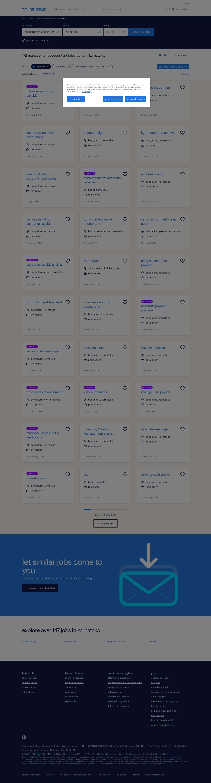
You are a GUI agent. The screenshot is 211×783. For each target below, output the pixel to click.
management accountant (46, 19)
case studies (71, 696)
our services (71, 687)
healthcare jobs (159, 706)
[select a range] (116, 32)
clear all (185, 74)
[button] (53, 74)
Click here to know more (171, 757)
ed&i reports (114, 692)
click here (168, 763)
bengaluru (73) (71, 641)
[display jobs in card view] (164, 55)
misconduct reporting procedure (77, 774)
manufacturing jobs (161, 687)
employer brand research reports (125, 682)
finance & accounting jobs (164, 701)
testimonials (71, 701)
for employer (90, 9)
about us (122, 9)
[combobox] (42, 32)
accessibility (105, 774)
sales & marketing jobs (162, 725)
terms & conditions (31, 774)
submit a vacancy (74, 677)
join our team (29, 687)
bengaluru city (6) (116, 641)
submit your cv (29, 682)
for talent (73, 9)
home (24, 19)
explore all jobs (29, 677)
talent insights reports (119, 677)
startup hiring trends (118, 701)
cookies (51, 774)
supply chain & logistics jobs (165, 692)
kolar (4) (153, 641)
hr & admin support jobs (163, 710)
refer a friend (28, 692)
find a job (58, 9)
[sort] (180, 54)
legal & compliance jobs (163, 720)
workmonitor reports (118, 696)
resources (107, 9)
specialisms (71, 692)
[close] (58, 31)
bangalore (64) (29, 641)
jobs (31, 19)
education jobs (158, 696)
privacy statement (154, 774)
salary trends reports (118, 687)
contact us (185, 3)
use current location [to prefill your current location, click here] (37, 40)
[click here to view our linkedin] (24, 737)
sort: (172, 55)
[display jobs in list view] (160, 55)
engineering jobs (159, 677)
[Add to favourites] (67, 87)
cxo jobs (155, 682)
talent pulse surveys (118, 706)
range (107, 25)
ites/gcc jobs (157, 715)
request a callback (74, 682)
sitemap (135, 774)
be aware (121, 774)
